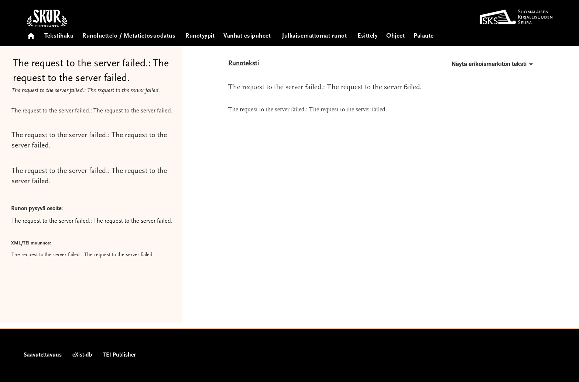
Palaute (424, 36)
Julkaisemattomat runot (314, 36)
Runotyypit (200, 36)
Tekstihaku (58, 36)
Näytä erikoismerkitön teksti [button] (493, 64)
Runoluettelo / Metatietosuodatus (128, 36)
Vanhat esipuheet (247, 36)
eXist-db (82, 355)
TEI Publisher (119, 355)
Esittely (367, 36)
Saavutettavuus (43, 355)
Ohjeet (395, 36)
